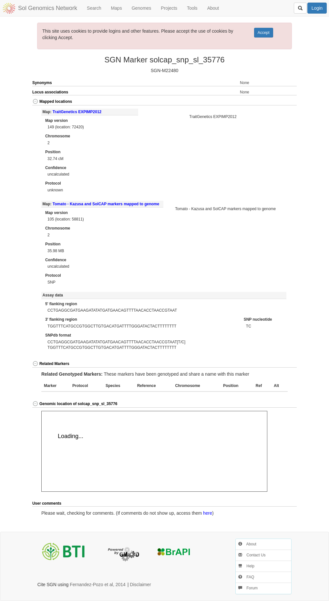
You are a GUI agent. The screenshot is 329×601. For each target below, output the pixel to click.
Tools (192, 8)
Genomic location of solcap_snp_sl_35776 (74, 404)
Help (246, 566)
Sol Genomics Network (47, 8)
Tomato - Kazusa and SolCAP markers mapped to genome (106, 204)
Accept (264, 32)
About (213, 8)
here (207, 513)
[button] (283, 102)
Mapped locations (52, 101)
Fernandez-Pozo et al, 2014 (98, 584)
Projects (169, 8)
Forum (248, 588)
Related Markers (50, 363)
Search (94, 8)
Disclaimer (140, 584)
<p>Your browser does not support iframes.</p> (154, 451)
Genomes (141, 8)
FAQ (246, 577)
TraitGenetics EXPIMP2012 (77, 112)
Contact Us (252, 555)
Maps (116, 8)
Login (317, 8)
